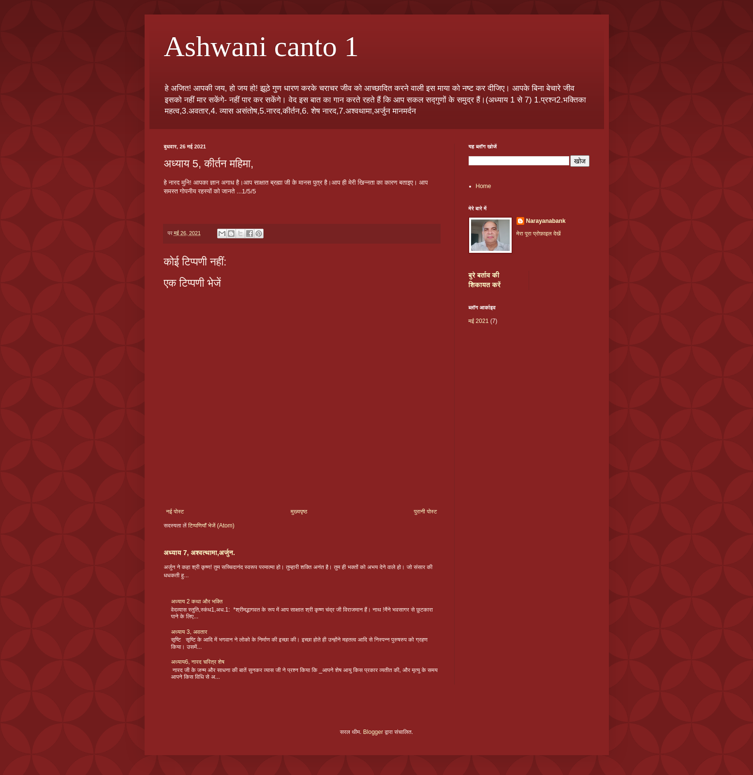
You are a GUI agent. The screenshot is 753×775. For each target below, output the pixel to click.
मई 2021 (479, 321)
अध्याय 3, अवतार (189, 632)
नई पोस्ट (175, 511)
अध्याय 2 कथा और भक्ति (197, 601)
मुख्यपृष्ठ (299, 511)
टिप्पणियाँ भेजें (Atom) (211, 525)
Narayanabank (546, 221)
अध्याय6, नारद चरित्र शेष (198, 661)
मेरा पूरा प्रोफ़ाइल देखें (539, 233)
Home (483, 186)
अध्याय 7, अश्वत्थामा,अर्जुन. (200, 552)
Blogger (373, 732)
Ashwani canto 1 (261, 46)
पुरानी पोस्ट (425, 511)
